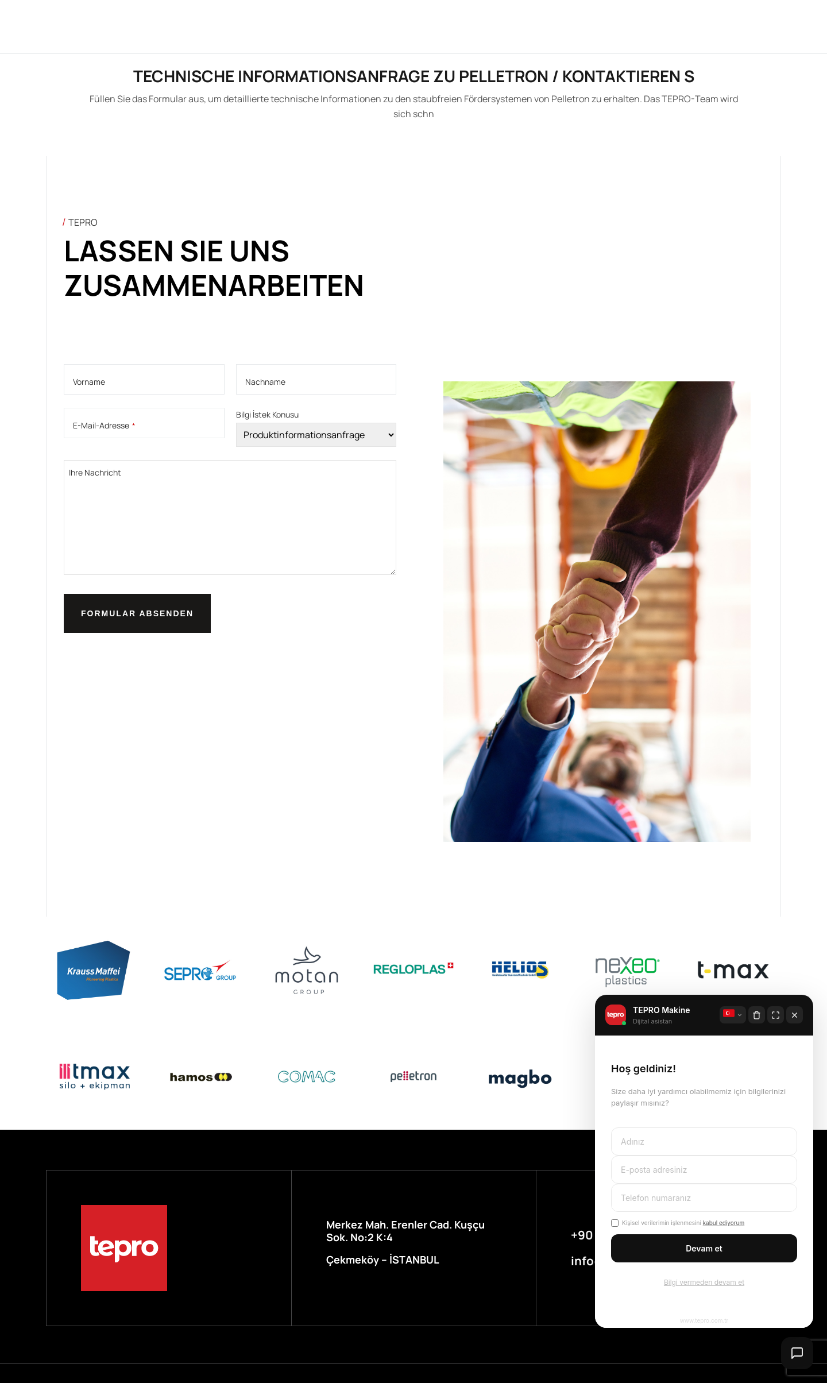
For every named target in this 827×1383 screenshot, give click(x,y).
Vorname (89, 382)
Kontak (570, 26)
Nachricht (505, 26)
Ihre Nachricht (95, 473)
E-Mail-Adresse (104, 425)
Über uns (252, 26)
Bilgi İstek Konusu (267, 415)
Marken (313, 26)
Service (439, 26)
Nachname (265, 382)
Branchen (376, 26)
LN (624, 27)
